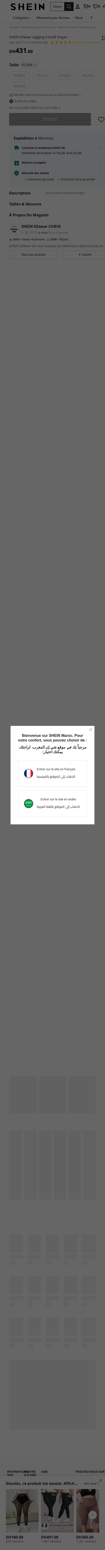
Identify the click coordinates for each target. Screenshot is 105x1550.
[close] (90, 729)
